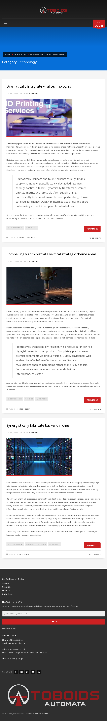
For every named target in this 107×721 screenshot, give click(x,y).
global (31, 544)
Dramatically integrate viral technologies (38, 86)
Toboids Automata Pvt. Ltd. (36, 713)
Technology (32, 238)
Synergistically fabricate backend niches (37, 425)
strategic (32, 228)
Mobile (23, 238)
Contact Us (6, 587)
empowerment (16, 228)
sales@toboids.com (16, 643)
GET (99, 24)
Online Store (7, 594)
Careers (5, 583)
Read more (92, 228)
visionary (55, 544)
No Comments (95, 238)
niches (30, 399)
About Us (6, 590)
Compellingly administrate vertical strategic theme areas (51, 254)
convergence (16, 399)
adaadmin (33, 94)
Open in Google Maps (12, 658)
